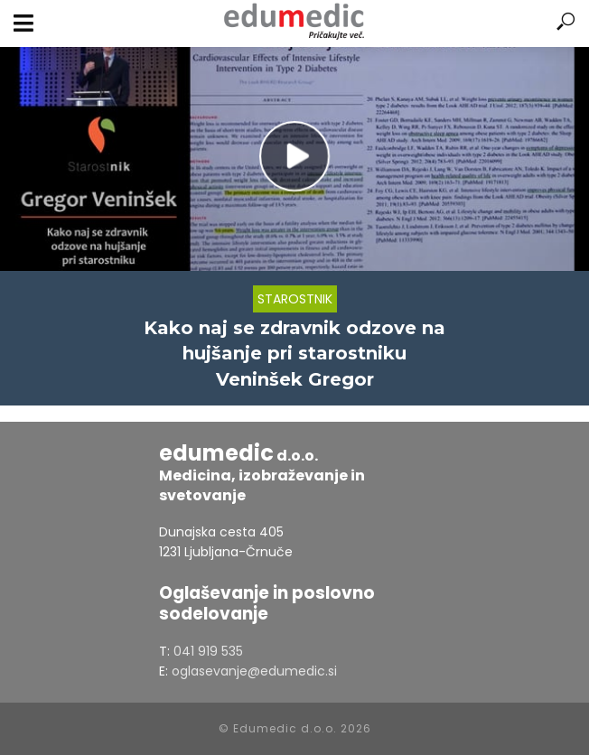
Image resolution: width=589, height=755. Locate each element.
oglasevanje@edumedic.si (254, 671)
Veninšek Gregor (295, 379)
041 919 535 (208, 651)
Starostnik (294, 299)
